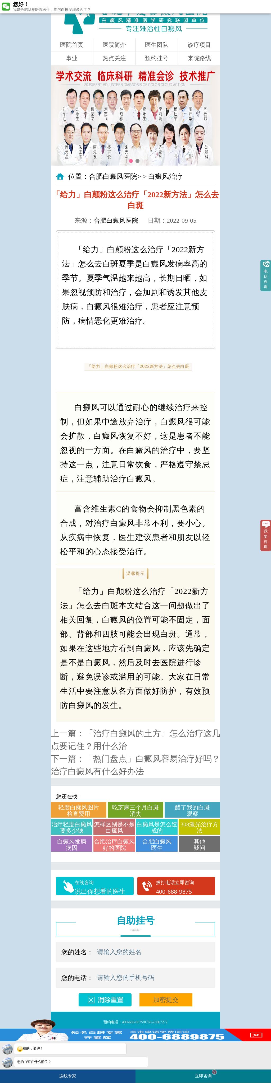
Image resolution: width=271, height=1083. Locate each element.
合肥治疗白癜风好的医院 (114, 844)
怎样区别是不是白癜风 (114, 827)
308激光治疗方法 (199, 827)
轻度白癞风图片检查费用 (78, 810)
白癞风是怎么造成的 (157, 827)
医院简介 (114, 44)
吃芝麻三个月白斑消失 (135, 810)
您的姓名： (77, 952)
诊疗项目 (199, 44)
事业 (72, 58)
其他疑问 (199, 844)
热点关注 (114, 58)
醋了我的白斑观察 (192, 810)
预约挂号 (156, 58)
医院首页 (71, 44)
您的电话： (77, 977)
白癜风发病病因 (71, 844)
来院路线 (199, 58)
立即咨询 (206, 1074)
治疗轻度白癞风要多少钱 (71, 827)
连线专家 (67, 1076)
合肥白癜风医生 (156, 844)
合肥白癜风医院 (113, 176)
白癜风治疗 (165, 176)
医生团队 (156, 44)
